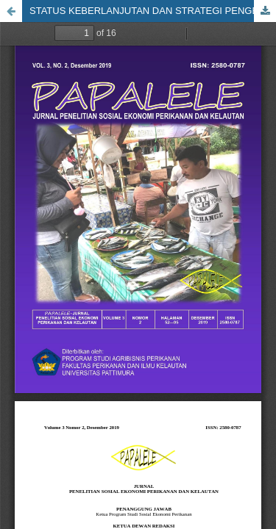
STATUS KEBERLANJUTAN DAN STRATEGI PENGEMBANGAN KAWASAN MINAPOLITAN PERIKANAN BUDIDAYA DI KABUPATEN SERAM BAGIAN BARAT (152, 10)
